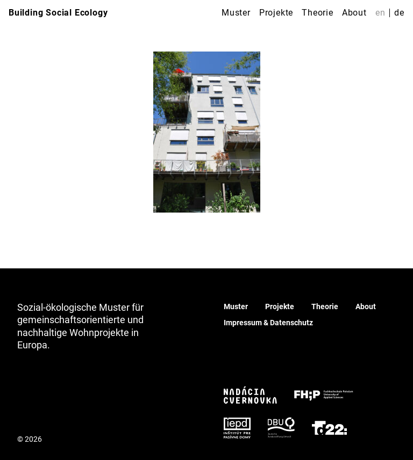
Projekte (276, 13)
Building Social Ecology (58, 13)
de (399, 13)
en (380, 13)
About (354, 13)
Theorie (317, 13)
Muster (236, 13)
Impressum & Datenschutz (268, 322)
